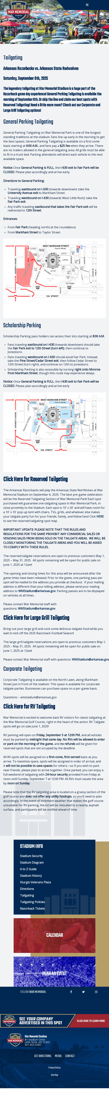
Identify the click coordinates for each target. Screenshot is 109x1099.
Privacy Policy (54, 1068)
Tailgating (27, 895)
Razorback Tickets (32, 909)
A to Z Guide (28, 869)
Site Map (54, 1075)
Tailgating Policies (32, 902)
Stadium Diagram (32, 862)
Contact (70, 1056)
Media (58, 1056)
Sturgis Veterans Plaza (35, 882)
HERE (100, 516)
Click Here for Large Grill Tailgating (36, 618)
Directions (27, 889)
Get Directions (42, 1056)
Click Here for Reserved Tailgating (35, 479)
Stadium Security (31, 856)
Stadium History (31, 876)
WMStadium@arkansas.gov (37, 591)
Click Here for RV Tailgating (29, 707)
